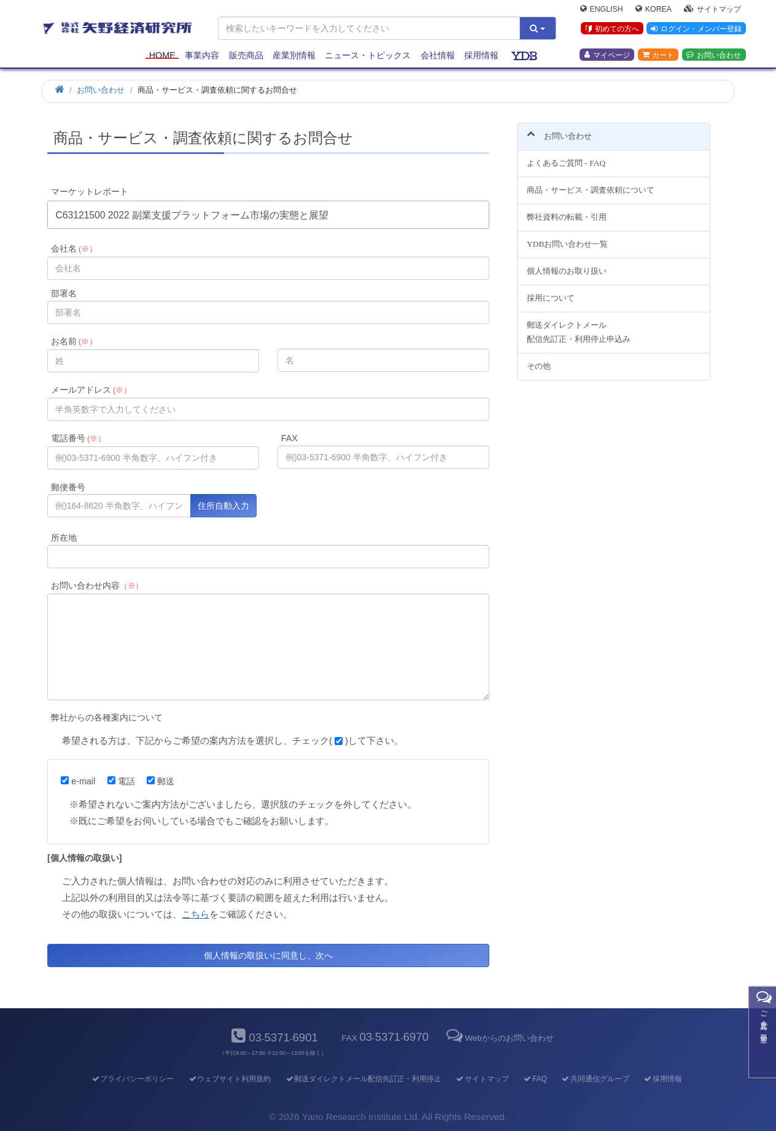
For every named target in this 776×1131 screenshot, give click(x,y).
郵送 (160, 781)
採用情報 (481, 56)
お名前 (74, 341)
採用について (551, 290)
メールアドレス (91, 390)
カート (658, 56)
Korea (653, 10)
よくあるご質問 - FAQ (566, 156)
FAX (289, 438)
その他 (539, 358)
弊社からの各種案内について (107, 717)
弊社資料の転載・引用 (567, 210)
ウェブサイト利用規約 (229, 1079)
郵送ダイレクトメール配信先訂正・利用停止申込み (578, 324)
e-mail (78, 781)
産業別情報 (294, 56)
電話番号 (78, 438)
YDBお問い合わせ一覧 (567, 237)
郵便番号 (68, 487)
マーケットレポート (89, 191)
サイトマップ (712, 10)
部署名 (64, 293)
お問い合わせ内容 (97, 585)
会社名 (74, 248)
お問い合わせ (713, 56)
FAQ (535, 1079)
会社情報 (438, 56)
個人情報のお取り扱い (567, 263)
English (601, 10)
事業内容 (202, 56)
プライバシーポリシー (132, 1079)
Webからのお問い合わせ (498, 1038)
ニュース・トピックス (368, 56)
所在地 (64, 537)
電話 (121, 781)
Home (162, 56)
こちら (195, 914)
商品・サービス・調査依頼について (590, 183)
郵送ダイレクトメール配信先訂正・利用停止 (363, 1079)
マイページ (607, 56)
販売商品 (246, 56)
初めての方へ (611, 30)
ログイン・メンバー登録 (695, 30)
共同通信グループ (595, 1079)
